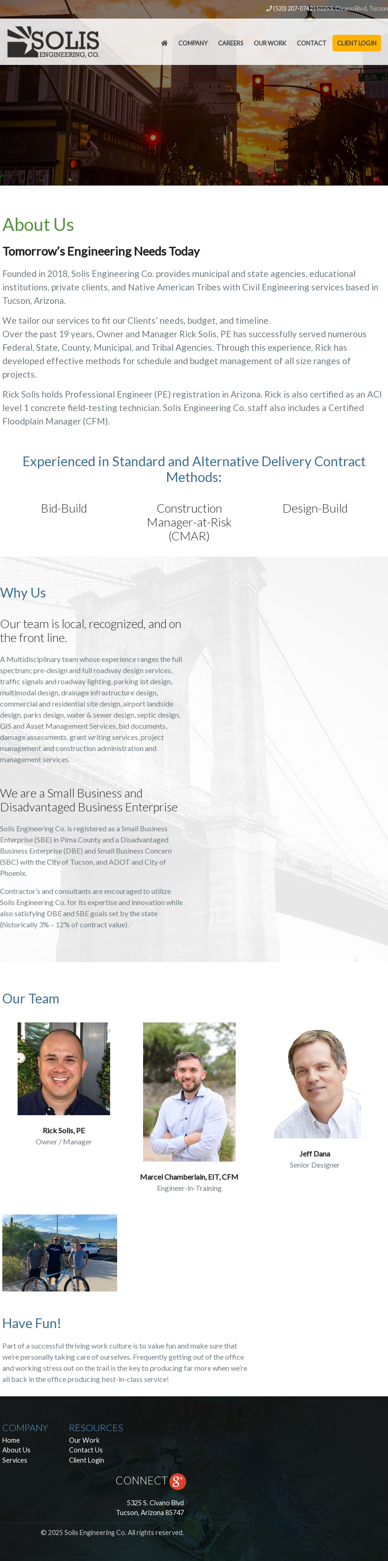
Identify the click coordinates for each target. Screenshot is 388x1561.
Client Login (356, 43)
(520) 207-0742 (293, 8)
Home (11, 1440)
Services (14, 1460)
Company (192, 43)
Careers (230, 43)
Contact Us (86, 1450)
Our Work (270, 43)
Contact (311, 43)
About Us (16, 1450)
